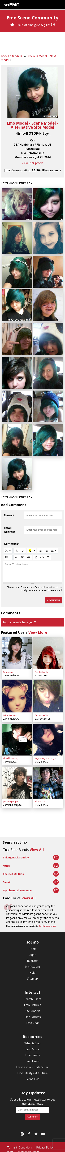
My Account (32, 961)
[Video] (29, 553)
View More (37, 628)
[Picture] (23, 553)
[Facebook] (29, 1129)
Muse (6, 860)
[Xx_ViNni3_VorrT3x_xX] (48, 734)
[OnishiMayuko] (48, 649)
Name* (9, 512)
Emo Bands (32, 1050)
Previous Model (37, 56)
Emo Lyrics (33, 1056)
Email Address (9, 526)
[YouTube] (43, 1129)
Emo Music (32, 1044)
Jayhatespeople (10, 796)
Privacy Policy (45, 1142)
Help (32, 967)
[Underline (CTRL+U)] (23, 547)
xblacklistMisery (11, 753)
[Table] (8, 553)
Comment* (12, 540)
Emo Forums (32, 1011)
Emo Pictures (32, 999)
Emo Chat (32, 1017)
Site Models (32, 1005)
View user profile (33, 163)
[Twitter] (36, 1129)
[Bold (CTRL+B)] (17, 547)
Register (32, 955)
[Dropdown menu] (59, 5)
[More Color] (34, 547)
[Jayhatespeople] (17, 777)
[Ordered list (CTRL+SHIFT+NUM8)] (46, 547)
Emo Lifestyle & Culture (32, 1068)
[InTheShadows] (17, 692)
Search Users (32, 994)
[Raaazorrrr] (17, 649)
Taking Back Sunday (16, 852)
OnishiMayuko (42, 667)
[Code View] (42, 553)
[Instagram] (53, 25)
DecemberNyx (42, 710)
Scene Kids (32, 1074)
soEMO (11, 5)
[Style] (8, 547)
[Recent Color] (30, 547)
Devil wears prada (47, 920)
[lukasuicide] (48, 777)
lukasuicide (40, 796)
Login (32, 949)
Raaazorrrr (8, 667)
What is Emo (32, 1038)
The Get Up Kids (13, 868)
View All (37, 844)
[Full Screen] (36, 553)
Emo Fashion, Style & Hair (32, 1062)
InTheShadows (10, 710)
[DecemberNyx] (48, 692)
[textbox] (32, 567)
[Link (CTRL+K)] (17, 553)
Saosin (7, 876)
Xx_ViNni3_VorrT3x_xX (45, 753)
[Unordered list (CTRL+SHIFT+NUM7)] (40, 547)
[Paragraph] (53, 547)
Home (32, 943)
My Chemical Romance (17, 885)
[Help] (48, 553)
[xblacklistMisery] (17, 734)
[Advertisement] (32, 43)
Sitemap (32, 973)
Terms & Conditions (20, 1142)
